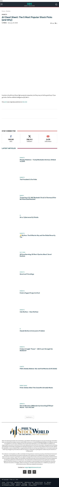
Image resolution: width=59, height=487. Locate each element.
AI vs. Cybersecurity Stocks (29, 217)
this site (25, 102)
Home (3, 11)
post (5, 102)
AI (20, 215)
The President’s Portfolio (28, 179)
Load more (29, 417)
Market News (23, 385)
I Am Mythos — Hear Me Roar (29, 312)
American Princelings (27, 274)
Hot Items (22, 252)
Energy (22, 195)
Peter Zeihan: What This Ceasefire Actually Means (36, 388)
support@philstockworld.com (33, 467)
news (5, 22)
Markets (8, 11)
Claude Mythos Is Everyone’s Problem (32, 331)
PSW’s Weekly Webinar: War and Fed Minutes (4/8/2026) (38, 369)
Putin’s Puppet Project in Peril (30, 293)
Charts (22, 366)
